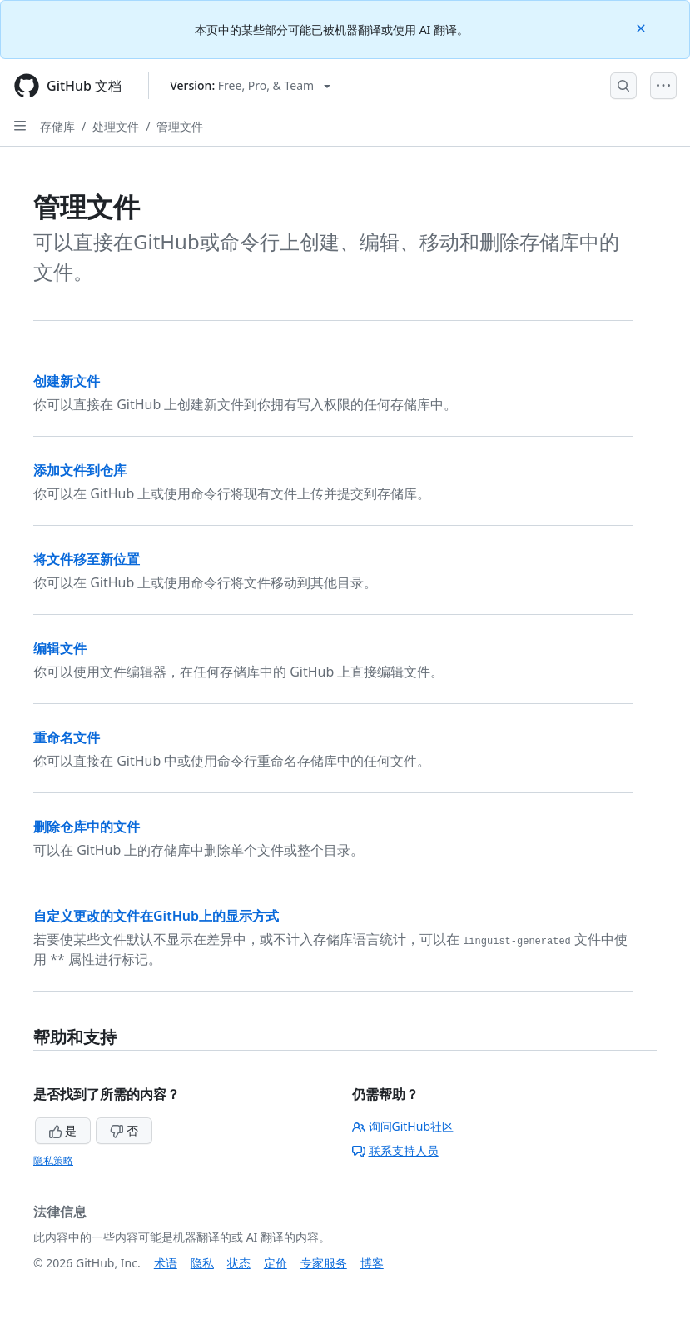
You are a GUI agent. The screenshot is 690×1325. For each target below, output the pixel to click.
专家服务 (323, 1263)
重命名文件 (66, 737)
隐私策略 (53, 1160)
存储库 (57, 126)
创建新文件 (66, 381)
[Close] (642, 27)
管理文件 (179, 126)
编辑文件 (60, 648)
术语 (165, 1263)
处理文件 (115, 126)
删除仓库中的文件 (86, 827)
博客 (372, 1263)
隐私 (202, 1263)
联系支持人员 (395, 1150)
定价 (275, 1263)
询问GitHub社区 (403, 1126)
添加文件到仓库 (80, 470)
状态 (239, 1263)
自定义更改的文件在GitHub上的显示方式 (156, 916)
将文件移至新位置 (86, 559)
